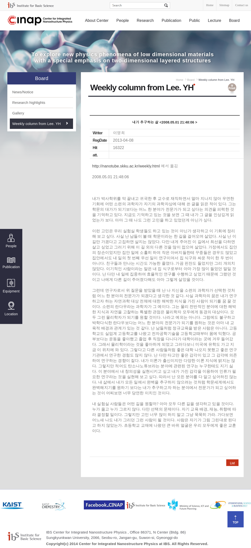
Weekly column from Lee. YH (36, 124)
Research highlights (28, 102)
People (122, 20)
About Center (97, 20)
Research (145, 20)
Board (234, 20)
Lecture (214, 20)
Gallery (18, 113)
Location (11, 309)
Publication (171, 20)
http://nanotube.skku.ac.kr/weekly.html (126, 166)
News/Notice (22, 92)
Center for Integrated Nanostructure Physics (40, 21)
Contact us (241, 5)
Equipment (11, 286)
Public (194, 20)
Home (209, 5)
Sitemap (224, 5)
